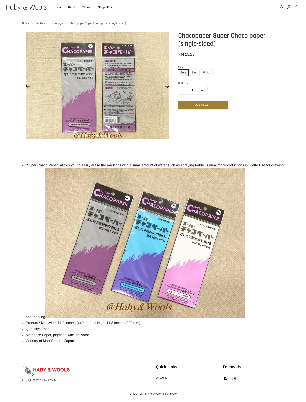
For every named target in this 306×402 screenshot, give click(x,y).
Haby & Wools (26, 7)
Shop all (105, 7)
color (181, 67)
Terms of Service (137, 394)
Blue (194, 73)
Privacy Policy (154, 394)
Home (57, 7)
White (206, 73)
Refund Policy (170, 394)
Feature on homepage (49, 23)
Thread (87, 7)
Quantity (183, 83)
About (72, 7)
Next (167, 86)
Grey (183, 73)
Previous (27, 86)
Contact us (161, 378)
